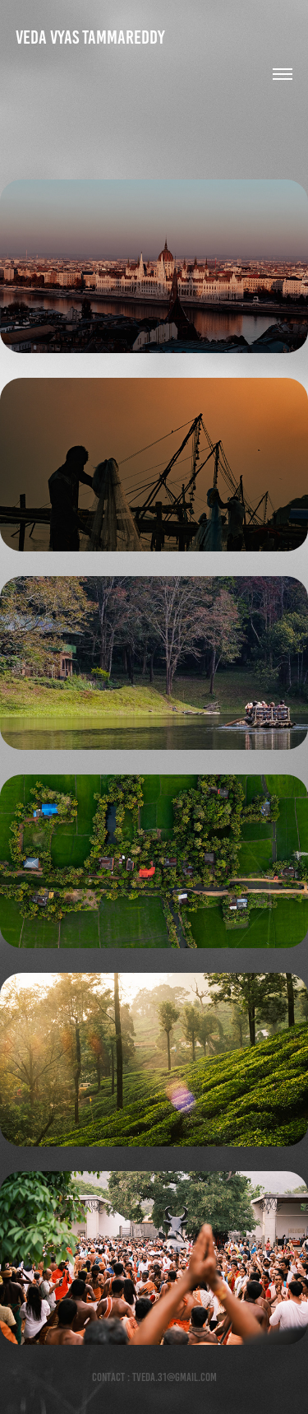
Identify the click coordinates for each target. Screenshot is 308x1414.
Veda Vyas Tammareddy (90, 37)
